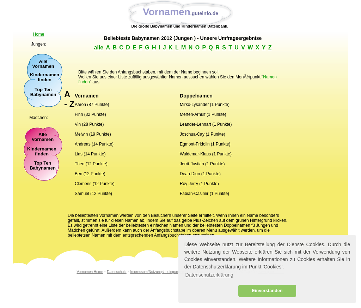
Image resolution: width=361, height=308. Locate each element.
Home (38, 34)
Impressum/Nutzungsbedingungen (157, 272)
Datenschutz (117, 272)
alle (99, 48)
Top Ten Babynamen (43, 92)
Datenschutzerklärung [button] (209, 275)
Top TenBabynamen (43, 166)
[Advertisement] (43, 207)
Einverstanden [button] (267, 290)
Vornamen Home (90, 272)
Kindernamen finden (44, 77)
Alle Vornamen (43, 64)
